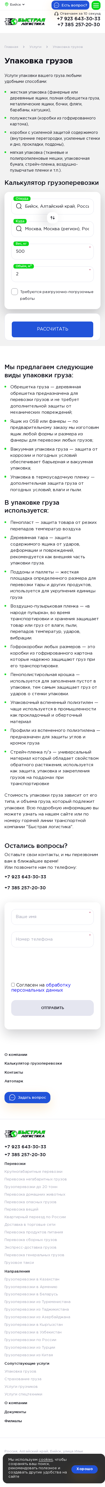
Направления (17, 1271)
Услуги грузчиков (21, 1386)
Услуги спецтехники (23, 1394)
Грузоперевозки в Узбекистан (33, 1332)
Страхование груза (22, 1379)
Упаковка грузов (20, 1371)
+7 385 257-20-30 (78, 24)
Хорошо (84, 1469)
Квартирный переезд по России (35, 1217)
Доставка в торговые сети (29, 1224)
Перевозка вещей (21, 1209)
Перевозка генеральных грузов (34, 1255)
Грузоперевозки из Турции (29, 1347)
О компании (15, 1054)
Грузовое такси (19, 1262)
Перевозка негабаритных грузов (35, 1179)
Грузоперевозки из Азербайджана (37, 1317)
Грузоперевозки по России (30, 1340)
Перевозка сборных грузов (30, 1240)
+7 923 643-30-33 (79, 18)
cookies (46, 1459)
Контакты (13, 1072)
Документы (15, 1412)
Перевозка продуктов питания (33, 1232)
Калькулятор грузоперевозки (33, 1063)
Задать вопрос (32, 1097)
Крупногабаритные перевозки (33, 1171)
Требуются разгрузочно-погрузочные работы (57, 295)
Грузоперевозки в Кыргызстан (33, 1324)
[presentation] (52, 965)
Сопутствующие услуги (26, 1363)
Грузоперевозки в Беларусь (31, 1294)
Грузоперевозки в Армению (30, 1287)
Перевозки (14, 1163)
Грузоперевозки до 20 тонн (30, 1187)
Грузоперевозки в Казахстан (31, 1279)
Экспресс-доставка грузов (30, 1247)
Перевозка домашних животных (34, 1194)
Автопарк (13, 1081)
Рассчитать (52, 329)
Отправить (52, 1008)
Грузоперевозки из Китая (28, 1355)
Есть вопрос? (74, 5)
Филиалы (13, 1421)
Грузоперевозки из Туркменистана (37, 1302)
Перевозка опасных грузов (30, 1202)
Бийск (15, 4)
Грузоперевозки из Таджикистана (36, 1309)
